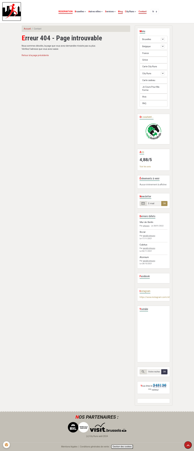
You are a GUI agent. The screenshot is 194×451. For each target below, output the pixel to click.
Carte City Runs (149, 66)
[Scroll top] (188, 445)
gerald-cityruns (149, 236)
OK (164, 203)
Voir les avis (145, 166)
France (145, 53)
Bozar (143, 232)
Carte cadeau (148, 80)
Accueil (27, 29)
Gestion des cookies (122, 446)
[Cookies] (6, 444)
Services (109, 11)
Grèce (145, 60)
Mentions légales (69, 446)
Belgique (146, 46)
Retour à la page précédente (35, 55)
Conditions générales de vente (94, 446)
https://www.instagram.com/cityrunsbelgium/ (162, 297)
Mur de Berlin (146, 222)
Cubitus (143, 244)
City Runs (129, 11)
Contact (143, 11)
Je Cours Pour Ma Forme (150, 88)
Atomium (144, 257)
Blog (120, 11)
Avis (144, 97)
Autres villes (94, 11)
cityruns (146, 226)
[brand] (12, 11)
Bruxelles (79, 11)
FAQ (144, 103)
